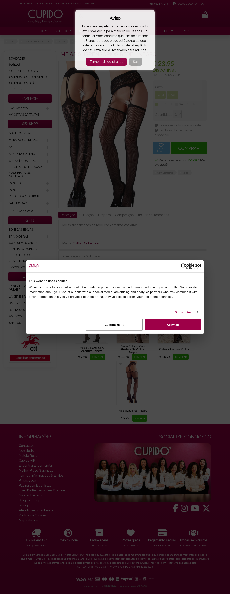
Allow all (173, 324)
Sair (135, 62)
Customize (115, 324)
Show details (184, 312)
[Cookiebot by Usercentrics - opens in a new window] (184, 266)
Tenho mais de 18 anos (106, 62)
